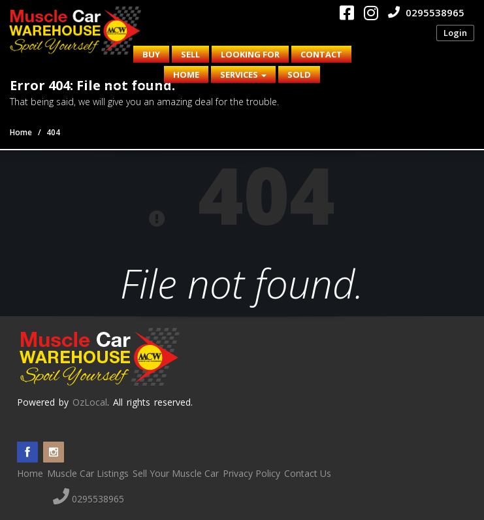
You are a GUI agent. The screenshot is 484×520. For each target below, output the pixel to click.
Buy (151, 54)
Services (243, 74)
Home (186, 74)
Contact (321, 54)
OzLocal (90, 402)
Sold (299, 74)
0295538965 (426, 12)
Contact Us (307, 473)
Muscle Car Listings (88, 473)
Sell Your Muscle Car (176, 473)
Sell (190, 54)
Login (455, 33)
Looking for (250, 54)
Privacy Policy (251, 473)
